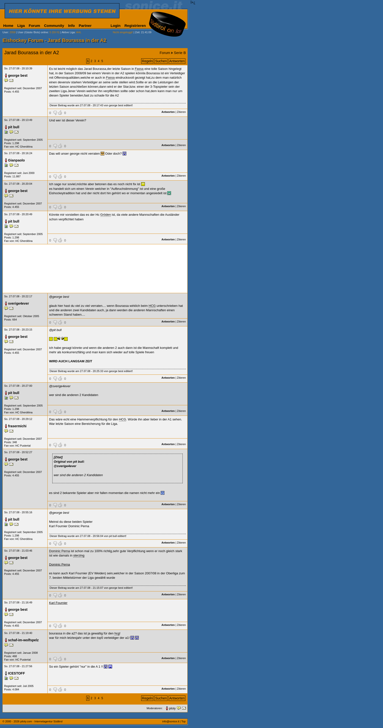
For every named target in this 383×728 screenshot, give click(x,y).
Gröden (105, 214)
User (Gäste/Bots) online (33, 32)
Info (71, 25)
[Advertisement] (95, 268)
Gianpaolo (16, 160)
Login (116, 25)
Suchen (161, 61)
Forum (34, 25)
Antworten (177, 61)
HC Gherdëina (23, 146)
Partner (85, 25)
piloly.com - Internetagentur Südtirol (41, 721)
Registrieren (135, 25)
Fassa (139, 69)
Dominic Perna (59, 551)
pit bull (13, 127)
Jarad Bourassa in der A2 (31, 52)
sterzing (79, 555)
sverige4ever (18, 303)
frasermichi (17, 426)
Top (183, 721)
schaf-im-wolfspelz (23, 640)
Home (8, 25)
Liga (21, 25)
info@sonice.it (170, 721)
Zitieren (181, 111)
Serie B (180, 53)
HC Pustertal (23, 445)
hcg (116, 633)
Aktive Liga (68, 32)
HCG (152, 306)
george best (17, 75)
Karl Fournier (58, 603)
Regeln (147, 61)
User (5, 32)
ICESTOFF (16, 673)
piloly (172, 708)
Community (54, 25)
